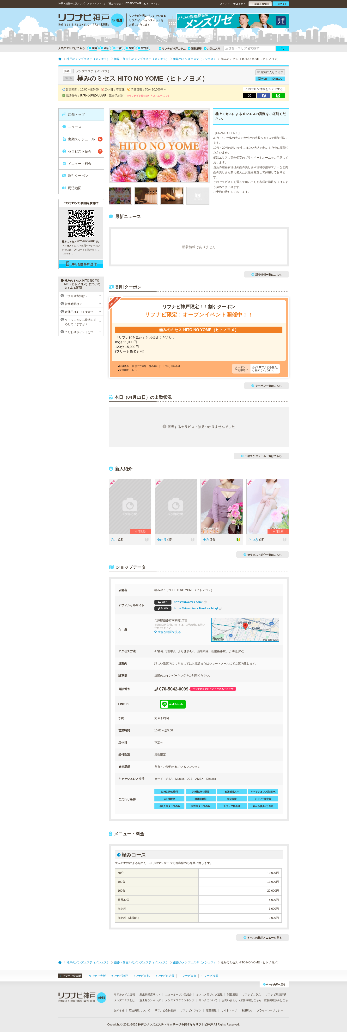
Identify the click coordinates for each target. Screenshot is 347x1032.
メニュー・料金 (76, 164)
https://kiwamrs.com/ (180, 602)
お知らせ (119, 1010)
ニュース (71, 127)
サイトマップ (229, 1010)
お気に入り (212, 48)
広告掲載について (139, 1010)
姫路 (93, 48)
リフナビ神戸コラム (172, 48)
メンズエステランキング (179, 1000)
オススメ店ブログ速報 (209, 994)
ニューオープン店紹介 (178, 994)
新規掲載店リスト (150, 994)
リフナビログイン (190, 1010)
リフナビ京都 (141, 976)
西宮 (130, 48)
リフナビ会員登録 (165, 1010)
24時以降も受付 (200, 791)
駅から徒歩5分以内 (263, 806)
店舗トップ (73, 114)
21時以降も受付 (169, 791)
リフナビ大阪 (97, 976)
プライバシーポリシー (270, 1010)
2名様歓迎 (169, 799)
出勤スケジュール (82, 139)
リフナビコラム (251, 994)
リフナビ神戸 (119, 976)
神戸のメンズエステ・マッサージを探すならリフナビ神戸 (175, 1024)
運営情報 (211, 1010)
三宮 (117, 48)
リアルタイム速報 (124, 994)
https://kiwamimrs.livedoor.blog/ (188, 608)
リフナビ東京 (187, 976)
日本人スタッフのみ (169, 806)
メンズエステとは (124, 1000)
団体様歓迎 (201, 799)
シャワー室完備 (263, 799)
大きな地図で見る (167, 632)
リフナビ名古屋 (164, 976)
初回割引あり (232, 791)
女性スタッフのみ (200, 806)
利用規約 (247, 1010)
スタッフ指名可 (231, 806)
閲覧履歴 (194, 48)
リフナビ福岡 (209, 976)
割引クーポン (75, 176)
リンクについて (208, 1000)
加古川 (143, 48)
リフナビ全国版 (70, 975)
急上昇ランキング (150, 1000)
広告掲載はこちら (251, 1000)
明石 (105, 48)
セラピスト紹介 (82, 151)
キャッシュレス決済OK (263, 791)
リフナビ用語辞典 (275, 994)
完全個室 (232, 799)
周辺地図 (71, 188)
